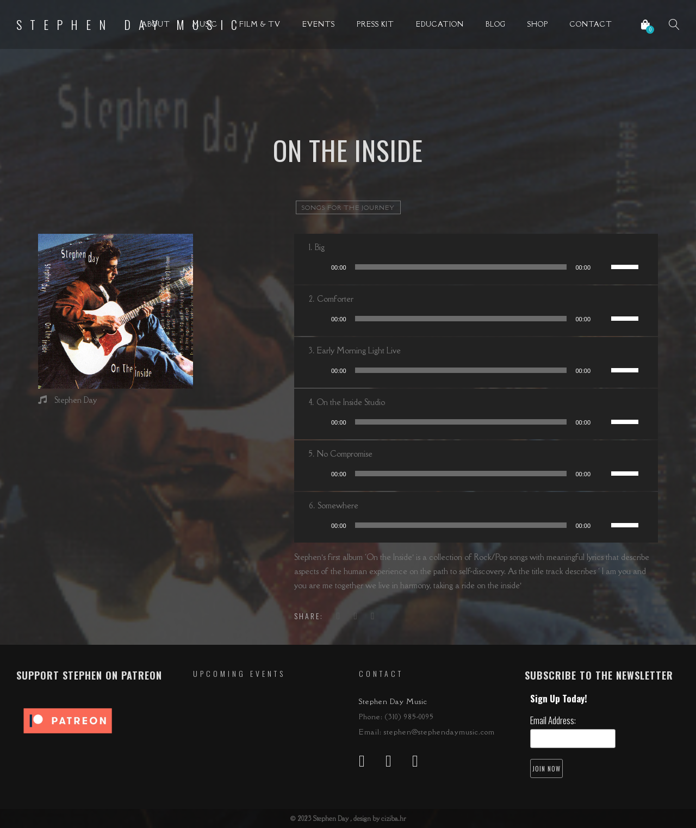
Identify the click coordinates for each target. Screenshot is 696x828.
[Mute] (602, 267)
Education (440, 24)
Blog (496, 24)
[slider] (461, 267)
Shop (537, 24)
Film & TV (260, 24)
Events (318, 24)
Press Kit (375, 24)
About (155, 24)
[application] (476, 267)
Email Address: (553, 720)
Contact (591, 24)
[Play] (319, 267)
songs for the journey (348, 207)
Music (204, 24)
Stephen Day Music (130, 24)
